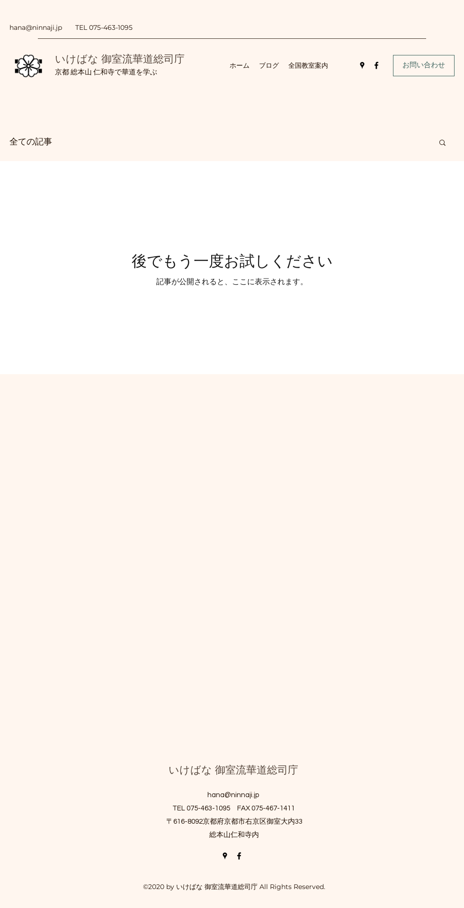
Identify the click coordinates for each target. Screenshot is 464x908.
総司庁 (169, 59)
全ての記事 (30, 141)
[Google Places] (362, 65)
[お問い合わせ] (424, 65)
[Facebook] (376, 65)
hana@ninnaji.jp (35, 27)
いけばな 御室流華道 (104, 59)
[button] (442, 143)
